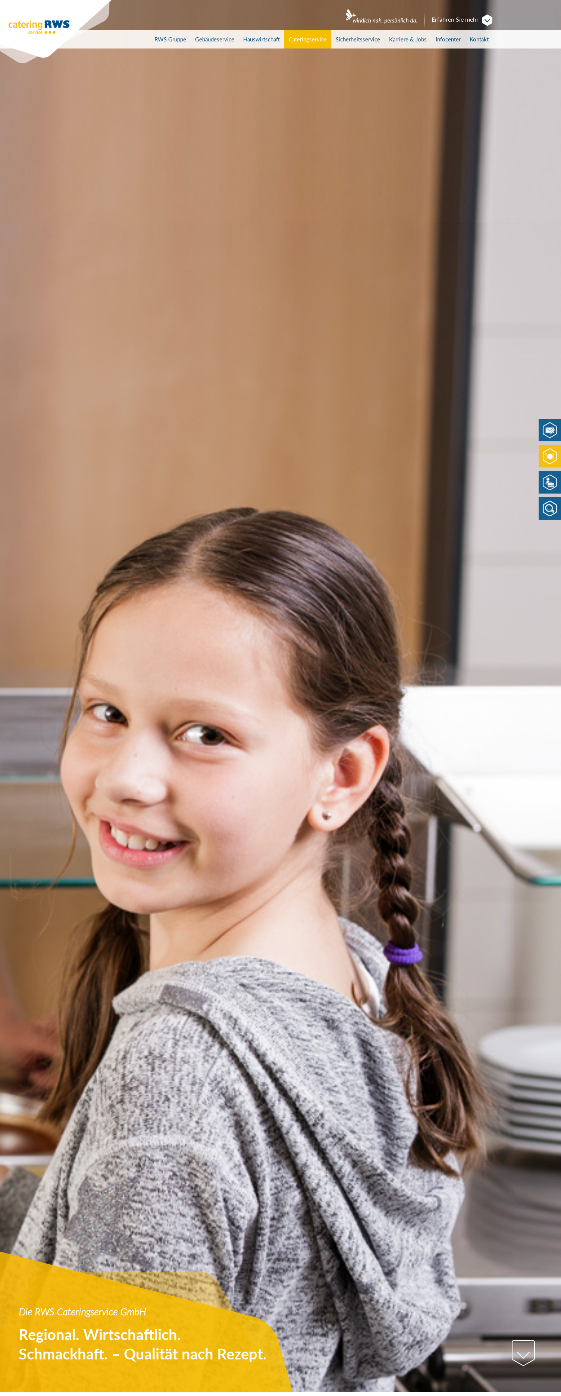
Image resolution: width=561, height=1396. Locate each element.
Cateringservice (308, 39)
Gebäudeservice (214, 39)
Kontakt (479, 39)
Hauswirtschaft (261, 39)
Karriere (408, 39)
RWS (170, 39)
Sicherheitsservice (358, 39)
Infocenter (448, 39)
